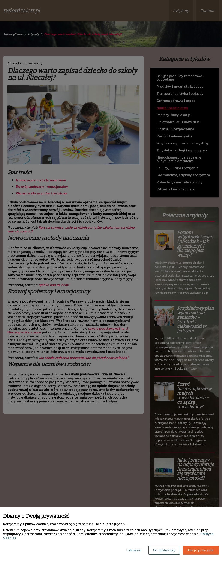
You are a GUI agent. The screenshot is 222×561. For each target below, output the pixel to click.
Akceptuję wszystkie (201, 550)
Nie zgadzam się (164, 550)
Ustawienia (133, 550)
